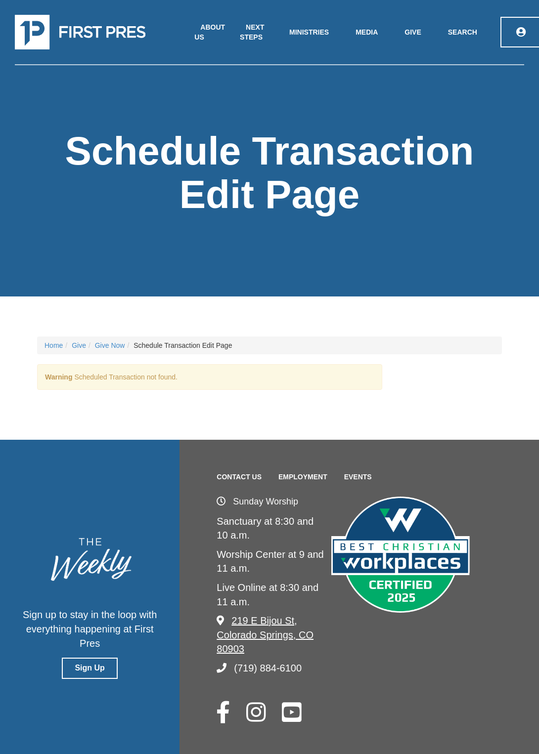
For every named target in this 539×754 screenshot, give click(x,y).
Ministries (309, 32)
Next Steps (252, 32)
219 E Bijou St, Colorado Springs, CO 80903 (265, 634)
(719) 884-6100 (259, 668)
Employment (302, 477)
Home (54, 345)
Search (462, 32)
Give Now (110, 345)
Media (367, 32)
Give (412, 32)
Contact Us (239, 477)
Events (358, 477)
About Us (209, 32)
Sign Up (89, 668)
